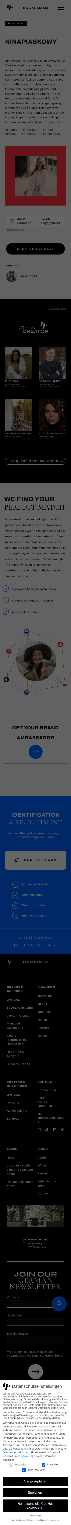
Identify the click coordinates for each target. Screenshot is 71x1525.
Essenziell (18, 1464)
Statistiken (50, 1464)
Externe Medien (34, 1469)
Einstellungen (28, 1456)
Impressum (54, 1520)
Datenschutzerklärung (16, 1452)
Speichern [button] (35, 1492)
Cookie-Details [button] (19, 1520)
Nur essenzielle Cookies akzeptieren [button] (35, 1505)
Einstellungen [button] (35, 1516)
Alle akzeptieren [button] (35, 1481)
